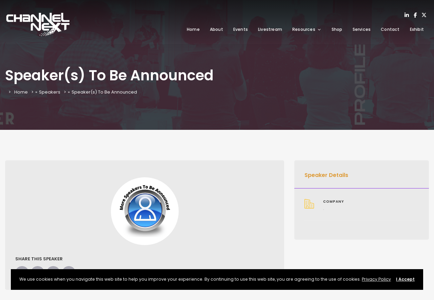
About (216, 29)
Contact (390, 29)
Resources (306, 29)
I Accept (405, 279)
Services (362, 29)
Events (240, 29)
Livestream (270, 29)
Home (193, 29)
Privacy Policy (376, 279)
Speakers (49, 92)
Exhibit (417, 29)
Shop (337, 29)
